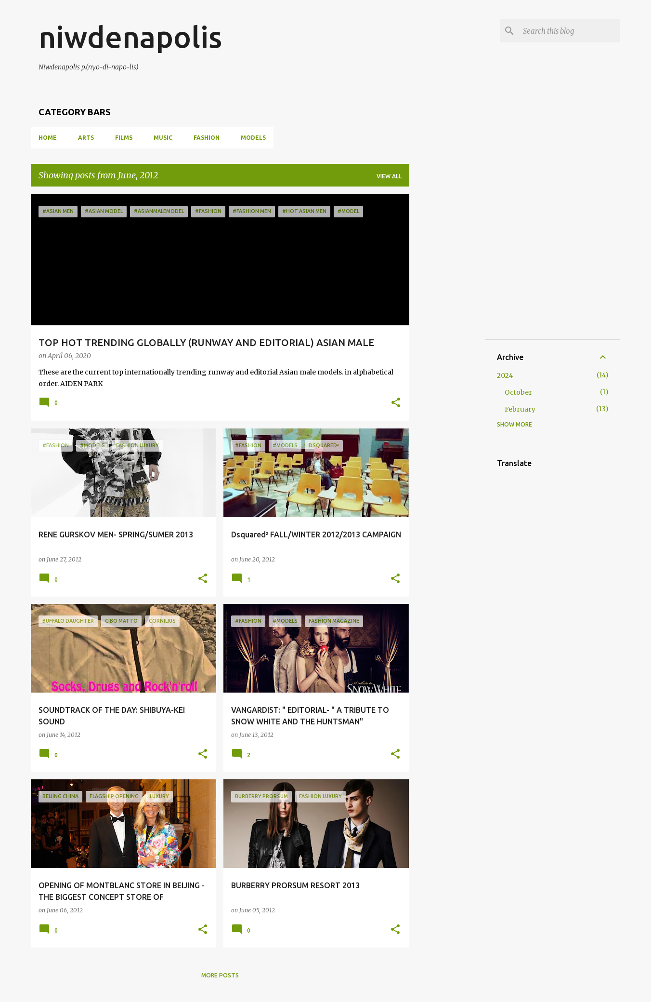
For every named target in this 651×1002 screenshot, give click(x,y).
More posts (220, 975)
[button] (396, 403)
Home (48, 137)
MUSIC (163, 137)
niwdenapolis (130, 36)
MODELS (253, 137)
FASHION (207, 137)
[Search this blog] (569, 30)
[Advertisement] (489, 254)
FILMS (123, 137)
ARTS (86, 137)
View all (389, 176)
